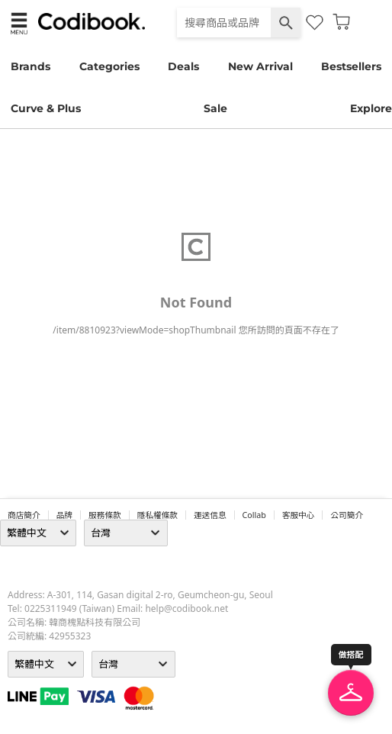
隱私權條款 (157, 515)
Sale (215, 108)
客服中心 (298, 515)
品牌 (64, 515)
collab (254, 515)
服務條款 (104, 515)
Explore (371, 108)
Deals (183, 66)
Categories (109, 66)
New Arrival (260, 66)
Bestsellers (351, 66)
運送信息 (210, 515)
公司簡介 (346, 515)
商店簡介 (24, 515)
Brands (30, 66)
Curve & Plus (46, 108)
